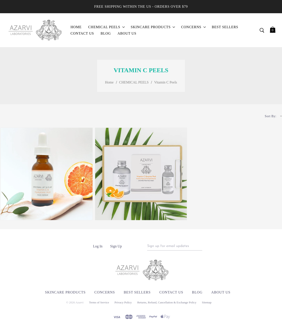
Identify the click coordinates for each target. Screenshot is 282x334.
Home (109, 83)
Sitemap (207, 304)
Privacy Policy (123, 304)
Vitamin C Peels (165, 83)
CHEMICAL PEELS (134, 83)
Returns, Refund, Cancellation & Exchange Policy (166, 304)
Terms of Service (99, 304)
